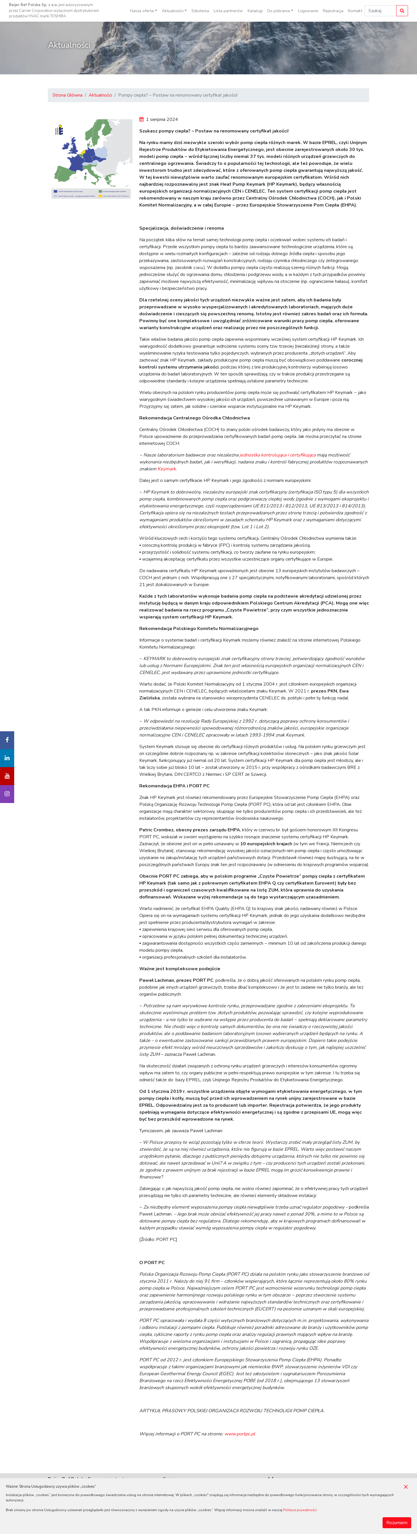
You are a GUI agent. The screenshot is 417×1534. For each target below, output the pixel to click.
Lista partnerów (228, 11)
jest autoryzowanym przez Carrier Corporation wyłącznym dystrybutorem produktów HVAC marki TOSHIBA (54, 10)
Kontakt (355, 11)
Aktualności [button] (173, 11)
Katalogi (255, 11)
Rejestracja (333, 11)
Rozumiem (396, 1523)
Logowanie (308, 11)
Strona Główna (67, 95)
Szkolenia (200, 11)
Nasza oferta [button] (142, 11)
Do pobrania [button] (278, 11)
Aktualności (100, 95)
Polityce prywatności (300, 1510)
